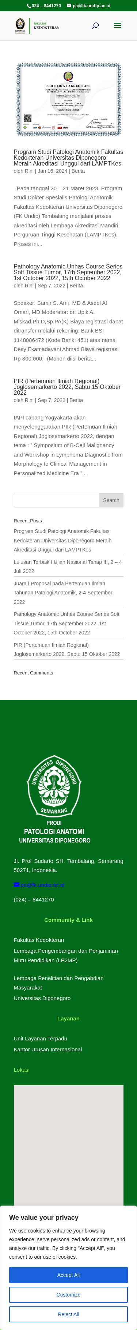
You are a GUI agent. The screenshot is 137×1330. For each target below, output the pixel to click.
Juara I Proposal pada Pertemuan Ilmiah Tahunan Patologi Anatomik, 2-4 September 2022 (63, 593)
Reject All (68, 1314)
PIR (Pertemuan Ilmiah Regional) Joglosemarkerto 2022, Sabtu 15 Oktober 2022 (67, 387)
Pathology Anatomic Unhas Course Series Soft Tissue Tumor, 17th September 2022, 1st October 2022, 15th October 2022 (68, 272)
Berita (78, 171)
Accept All (68, 1275)
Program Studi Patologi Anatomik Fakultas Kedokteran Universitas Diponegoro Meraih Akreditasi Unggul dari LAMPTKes (68, 158)
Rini (29, 171)
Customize (68, 1295)
